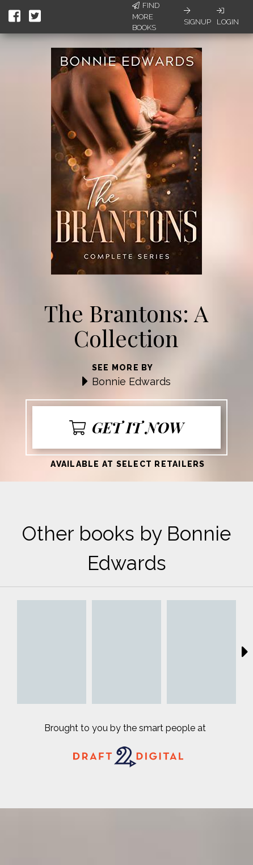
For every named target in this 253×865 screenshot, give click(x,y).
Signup (197, 16)
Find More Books (145, 16)
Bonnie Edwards (131, 381)
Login (228, 16)
